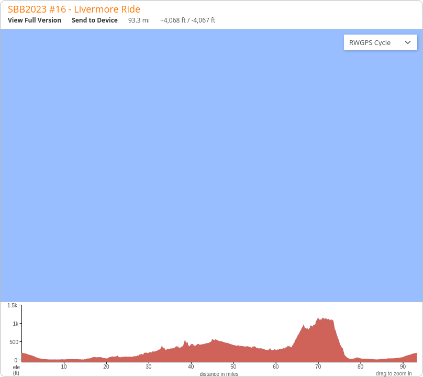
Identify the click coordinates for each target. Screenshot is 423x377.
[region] (211, 165)
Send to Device (95, 20)
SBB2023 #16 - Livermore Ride (74, 9)
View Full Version (34, 20)
